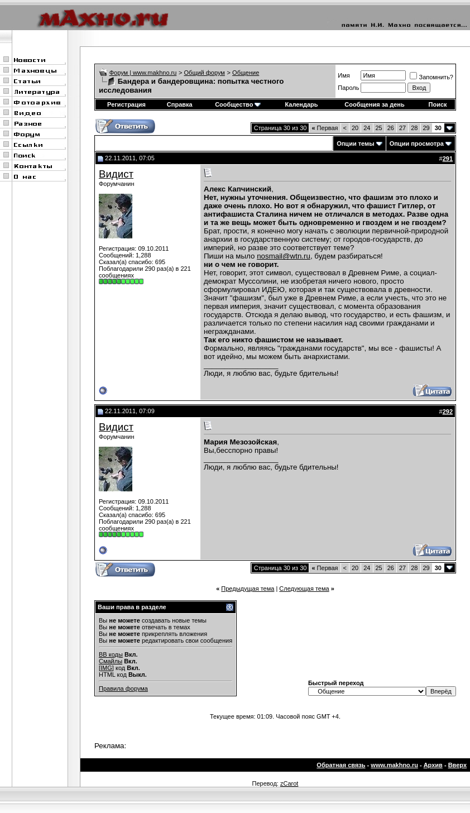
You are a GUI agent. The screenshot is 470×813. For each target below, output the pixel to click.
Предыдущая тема (247, 588)
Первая (324, 128)
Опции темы (355, 143)
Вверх (457, 765)
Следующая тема (304, 588)
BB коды (111, 654)
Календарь (301, 104)
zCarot (289, 783)
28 (414, 128)
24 (366, 128)
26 (390, 128)
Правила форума (123, 688)
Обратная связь (340, 765)
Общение (245, 72)
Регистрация (126, 104)
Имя (343, 75)
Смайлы (110, 661)
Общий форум (204, 72)
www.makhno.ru (394, 765)
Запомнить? (431, 77)
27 (402, 128)
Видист (116, 174)
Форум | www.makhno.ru (143, 72)
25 (379, 128)
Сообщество (238, 104)
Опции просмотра (417, 143)
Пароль (348, 87)
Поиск (438, 104)
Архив (433, 765)
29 (426, 128)
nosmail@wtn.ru (283, 256)
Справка (180, 104)
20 (355, 128)
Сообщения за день (374, 104)
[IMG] (106, 667)
